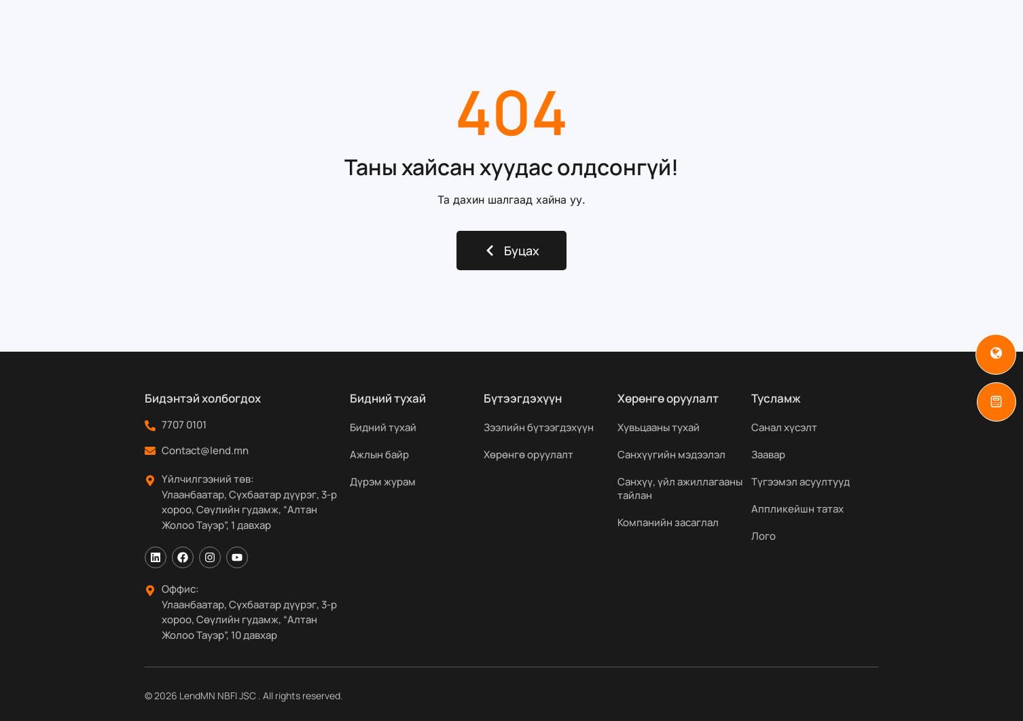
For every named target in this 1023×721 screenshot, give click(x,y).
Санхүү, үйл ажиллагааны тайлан (679, 488)
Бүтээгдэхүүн (458, 27)
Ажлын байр (379, 454)
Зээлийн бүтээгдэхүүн (539, 427)
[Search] (911, 27)
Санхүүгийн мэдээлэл (671, 454)
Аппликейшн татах (797, 509)
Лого (763, 536)
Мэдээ (697, 27)
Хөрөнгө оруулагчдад (591, 27)
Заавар (768, 454)
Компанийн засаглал (668, 522)
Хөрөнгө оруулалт (528, 454)
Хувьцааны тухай (658, 427)
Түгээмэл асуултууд (800, 482)
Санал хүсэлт (784, 427)
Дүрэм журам (383, 482)
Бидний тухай (347, 27)
